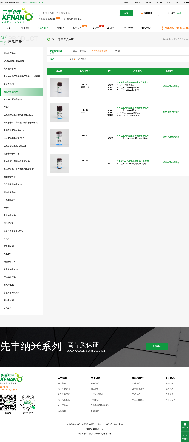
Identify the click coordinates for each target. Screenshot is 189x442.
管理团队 (84, 424)
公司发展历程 (64, 394)
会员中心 (127, 3)
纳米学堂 (146, 28)
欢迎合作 (169, 394)
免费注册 (95, 383)
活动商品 (82, 59)
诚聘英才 (169, 389)
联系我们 (62, 411)
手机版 (167, 3)
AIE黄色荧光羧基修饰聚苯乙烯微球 (133, 161)
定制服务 (60, 28)
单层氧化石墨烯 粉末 (47, 19)
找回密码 (95, 389)
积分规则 (95, 411)
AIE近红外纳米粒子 (78, 51)
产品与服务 (43, 28)
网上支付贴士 (138, 400)
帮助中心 (109, 424)
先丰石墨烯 (63, 405)
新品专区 (77, 28)
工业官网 (185, 3)
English (176, 3)
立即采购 (157, 346)
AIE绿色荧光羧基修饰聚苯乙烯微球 (133, 82)
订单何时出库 (138, 389)
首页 (8, 28)
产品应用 (94, 28)
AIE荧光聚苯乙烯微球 (101, 51)
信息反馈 (100, 424)
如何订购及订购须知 (100, 405)
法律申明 (169, 383)
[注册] (41, 3)
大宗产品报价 (97, 394)
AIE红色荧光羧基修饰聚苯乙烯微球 (133, 136)
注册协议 (95, 400)
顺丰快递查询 (119, 424)
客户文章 (128, 28)
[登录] (25, 3)
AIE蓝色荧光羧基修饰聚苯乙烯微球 (133, 108)
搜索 (126, 13)
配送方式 (136, 394)
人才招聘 (68, 424)
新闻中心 (111, 28)
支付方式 (136, 383)
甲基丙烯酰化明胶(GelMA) (72, 19)
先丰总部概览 (64, 400)
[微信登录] (33, 3)
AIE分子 (118, 51)
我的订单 (158, 3)
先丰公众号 (170, 400)
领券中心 (138, 3)
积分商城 (148, 3)
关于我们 (25, 28)
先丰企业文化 (64, 389)
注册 (179, 13)
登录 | (173, 13)
